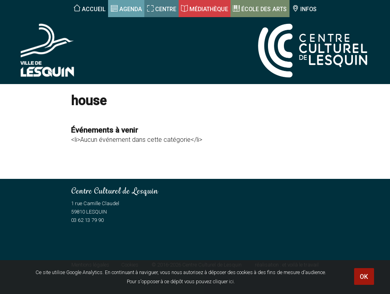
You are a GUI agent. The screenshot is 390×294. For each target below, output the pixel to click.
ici (231, 281)
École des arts (264, 9)
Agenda (130, 9)
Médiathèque (208, 9)
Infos (308, 9)
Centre (165, 9)
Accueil (94, 9)
